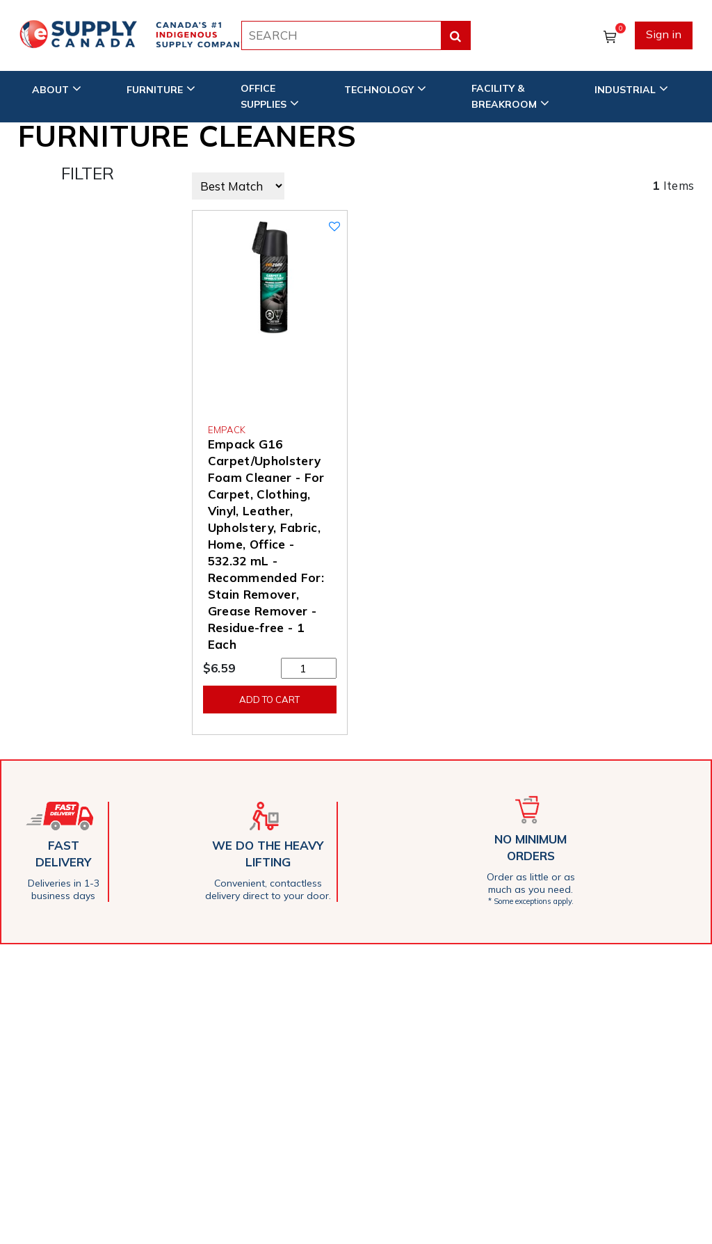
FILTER (87, 173)
